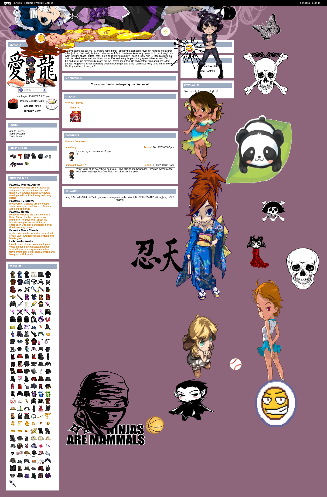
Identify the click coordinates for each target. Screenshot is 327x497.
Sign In (316, 2)
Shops (18, 2)
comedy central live (26, 206)
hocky (30, 249)
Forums (28, 2)
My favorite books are (21, 214)
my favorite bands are (21, 233)
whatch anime (41, 249)
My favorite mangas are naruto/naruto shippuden (28, 222)
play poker (28, 252)
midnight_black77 (76, 165)
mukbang (71, 147)
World (39, 2)
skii (26, 244)
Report (147, 147)
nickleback (40, 233)
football (13, 249)
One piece (27, 225)
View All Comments (76, 141)
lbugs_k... (75, 107)
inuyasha (38, 190)
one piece (27, 190)
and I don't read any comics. (30, 226)
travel (12, 252)
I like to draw (16, 244)
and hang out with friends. (32, 253)
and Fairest (37, 219)
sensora (305, 2)
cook (41, 244)
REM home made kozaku (35, 236)
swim (19, 252)
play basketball (32, 246)
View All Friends (74, 102)
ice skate (33, 244)
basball (45, 246)
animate (39, 252)
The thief (25, 219)
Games (49, 2)
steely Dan (15, 236)
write (47, 252)
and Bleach (40, 225)
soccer (22, 249)
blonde (50, 233)
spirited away (32, 195)
